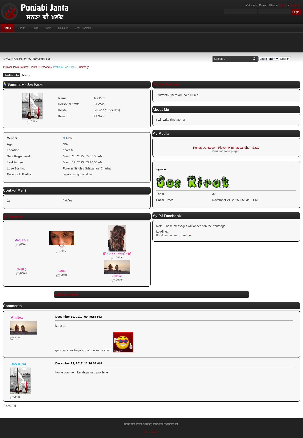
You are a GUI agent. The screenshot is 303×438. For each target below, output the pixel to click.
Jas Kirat (18, 364)
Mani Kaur (21, 240)
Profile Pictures (165, 84)
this (189, 235)
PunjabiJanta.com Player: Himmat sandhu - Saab (226, 147)
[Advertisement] (151, 42)
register (295, 5)
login (282, 5)
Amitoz (117, 275)
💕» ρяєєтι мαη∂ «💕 (117, 253)
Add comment (66, 294)
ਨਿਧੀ (61, 247)
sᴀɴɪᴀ (61, 271)
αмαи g (21, 269)
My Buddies (13, 216)
